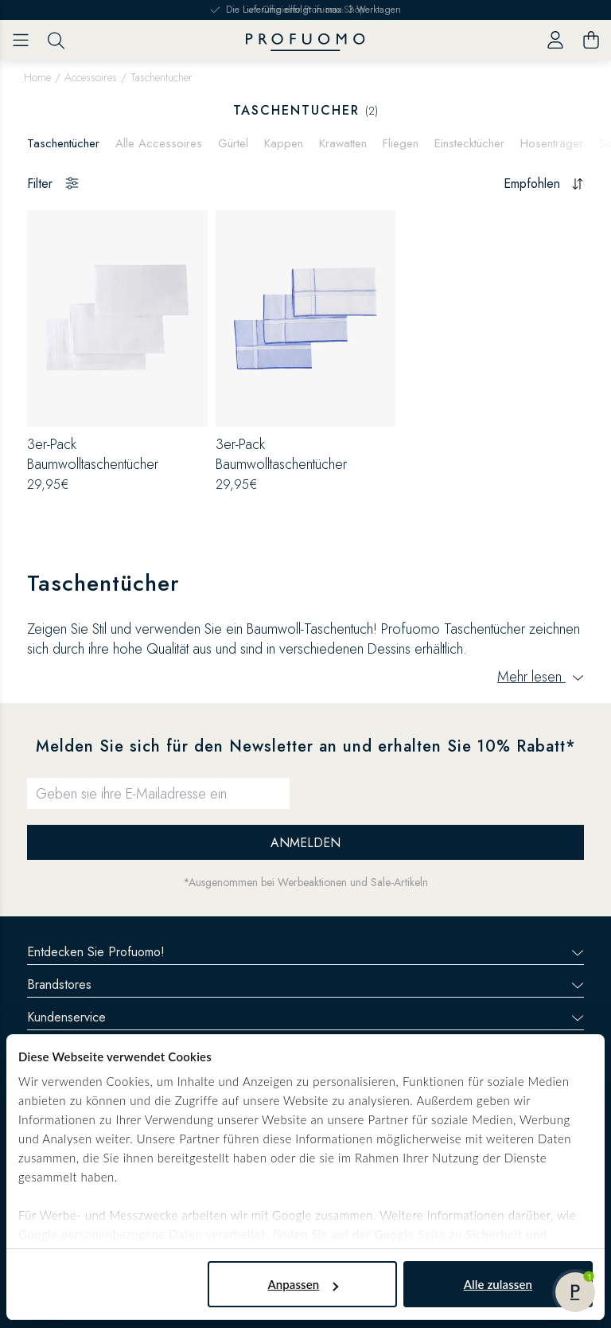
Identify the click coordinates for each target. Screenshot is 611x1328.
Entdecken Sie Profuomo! (305, 952)
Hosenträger (551, 143)
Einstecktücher (469, 143)
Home (37, 77)
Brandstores (305, 984)
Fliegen (400, 143)
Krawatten (343, 143)
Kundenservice (305, 1017)
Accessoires (90, 77)
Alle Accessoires (158, 143)
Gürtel (233, 143)
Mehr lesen (540, 677)
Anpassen (302, 1284)
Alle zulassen (498, 1284)
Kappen (283, 143)
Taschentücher (63, 143)
